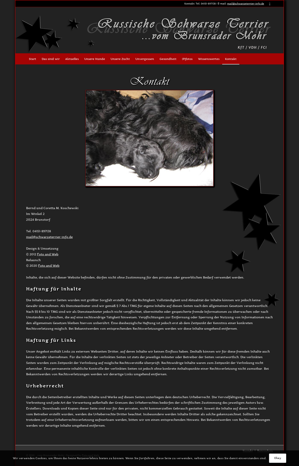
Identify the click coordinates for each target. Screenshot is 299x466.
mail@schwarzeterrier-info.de (245, 3)
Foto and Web (47, 254)
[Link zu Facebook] (269, 3)
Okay (277, 458)
